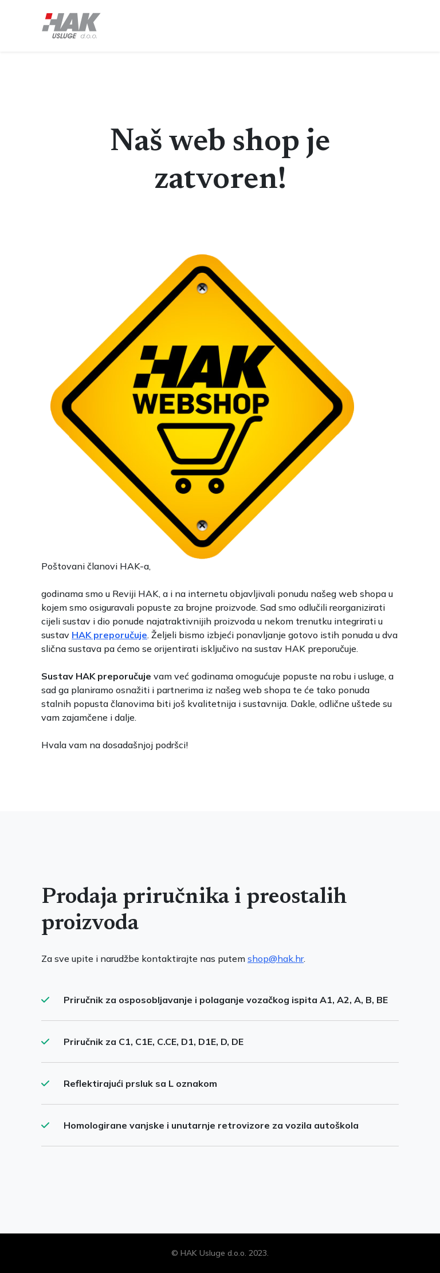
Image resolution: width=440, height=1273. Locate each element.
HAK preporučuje (109, 635)
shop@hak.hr (275, 958)
